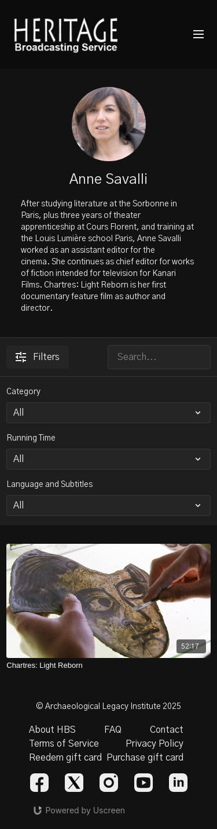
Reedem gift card (65, 757)
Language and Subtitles (49, 485)
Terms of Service (64, 743)
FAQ (113, 730)
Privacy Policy (154, 743)
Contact (166, 730)
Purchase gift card (144, 757)
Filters (38, 357)
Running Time (31, 438)
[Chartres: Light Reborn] (108, 665)
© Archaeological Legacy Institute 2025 (108, 707)
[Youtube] (143, 782)
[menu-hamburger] (198, 34)
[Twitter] (74, 782)
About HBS (52, 730)
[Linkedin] (178, 782)
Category (23, 392)
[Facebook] (39, 782)
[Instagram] (109, 782)
